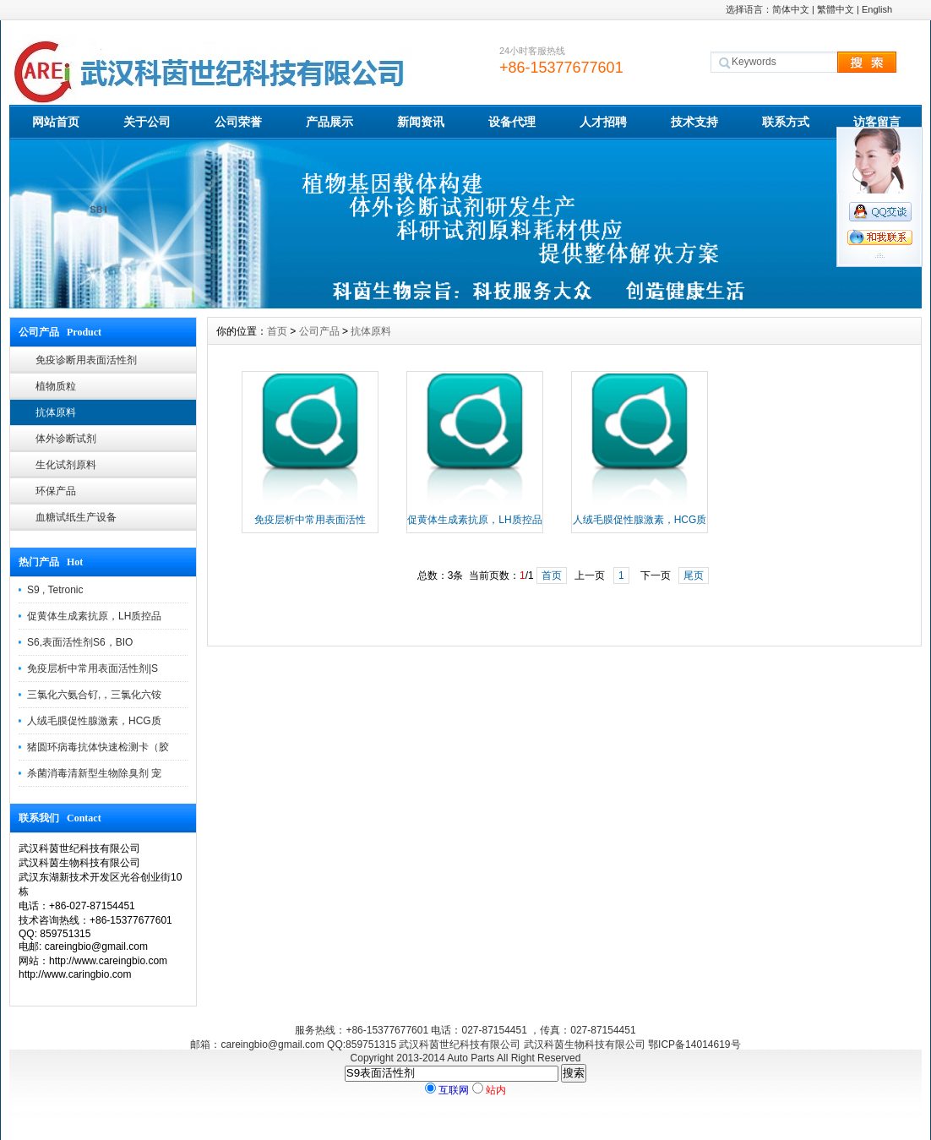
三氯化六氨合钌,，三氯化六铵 (94, 695)
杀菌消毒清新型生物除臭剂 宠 (94, 773)
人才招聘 (603, 121)
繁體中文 (835, 9)
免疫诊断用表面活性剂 (86, 360)
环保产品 (55, 491)
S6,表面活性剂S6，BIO (80, 642)
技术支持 (694, 121)
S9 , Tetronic (55, 590)
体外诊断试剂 (65, 439)
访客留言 (877, 121)
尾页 (693, 575)
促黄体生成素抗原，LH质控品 (94, 616)
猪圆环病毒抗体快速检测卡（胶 (98, 747)
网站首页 (55, 121)
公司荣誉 (238, 121)
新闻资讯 (420, 121)
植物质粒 (55, 386)
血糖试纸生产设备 (76, 517)
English (877, 9)
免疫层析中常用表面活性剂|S (92, 668)
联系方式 (785, 121)
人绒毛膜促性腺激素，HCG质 (94, 721)
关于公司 (147, 121)
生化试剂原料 (65, 465)
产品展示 (329, 121)
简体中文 (790, 9)
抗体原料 (55, 412)
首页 (277, 331)
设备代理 (512, 121)
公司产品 (319, 331)
